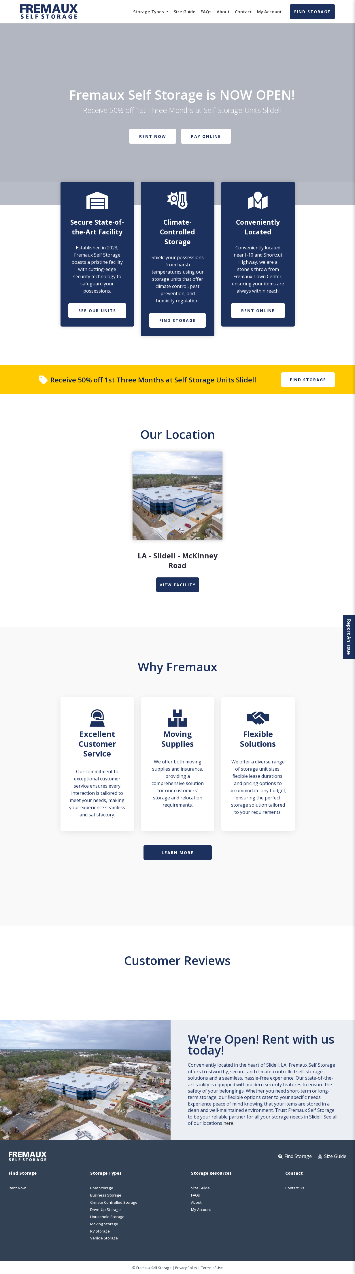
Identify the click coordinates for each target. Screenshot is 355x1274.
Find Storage (312, 11)
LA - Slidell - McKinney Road (178, 560)
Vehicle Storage (104, 1238)
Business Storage (105, 1195)
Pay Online (206, 136)
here (228, 1123)
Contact (243, 11)
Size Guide (184, 11)
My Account (269, 11)
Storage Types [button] (149, 11)
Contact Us (294, 1188)
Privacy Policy (186, 1267)
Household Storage (107, 1216)
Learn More (178, 852)
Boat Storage (101, 1188)
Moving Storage (104, 1224)
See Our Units (97, 310)
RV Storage (100, 1231)
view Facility (178, 584)
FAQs (206, 11)
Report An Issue (349, 637)
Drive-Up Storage (105, 1209)
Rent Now (152, 136)
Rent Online (258, 310)
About (223, 11)
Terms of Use (212, 1267)
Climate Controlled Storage (113, 1202)
